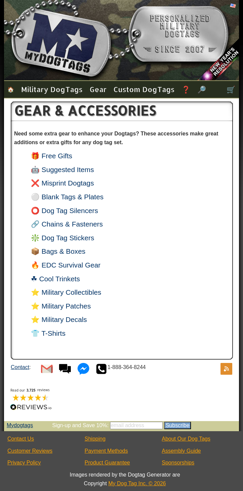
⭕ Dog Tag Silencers (64, 210)
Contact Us (20, 439)
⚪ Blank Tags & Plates (67, 197)
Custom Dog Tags (144, 89)
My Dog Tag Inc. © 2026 (137, 483)
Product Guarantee (107, 462)
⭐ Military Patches (61, 306)
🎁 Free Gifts (51, 156)
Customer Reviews (29, 451)
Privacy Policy (24, 462)
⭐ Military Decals (59, 319)
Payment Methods (106, 451)
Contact (20, 367)
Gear (98, 89)
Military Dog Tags (52, 89)
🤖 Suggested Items (62, 169)
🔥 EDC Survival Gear (65, 265)
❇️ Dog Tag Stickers (62, 238)
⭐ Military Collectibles (66, 292)
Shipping (95, 439)
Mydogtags (20, 425)
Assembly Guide (181, 451)
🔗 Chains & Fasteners (67, 224)
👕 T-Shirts (48, 333)
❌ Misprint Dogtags (62, 183)
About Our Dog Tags (186, 439)
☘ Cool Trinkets (55, 279)
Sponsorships (178, 462)
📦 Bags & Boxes (58, 251)
